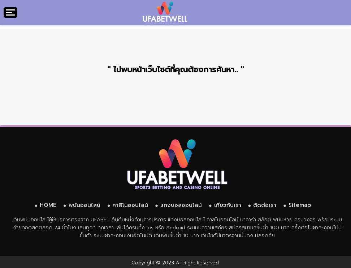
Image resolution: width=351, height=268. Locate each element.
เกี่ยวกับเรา (227, 205)
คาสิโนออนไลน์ (130, 205)
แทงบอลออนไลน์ (181, 205)
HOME (48, 205)
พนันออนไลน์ (84, 205)
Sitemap (300, 205)
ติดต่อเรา (264, 205)
